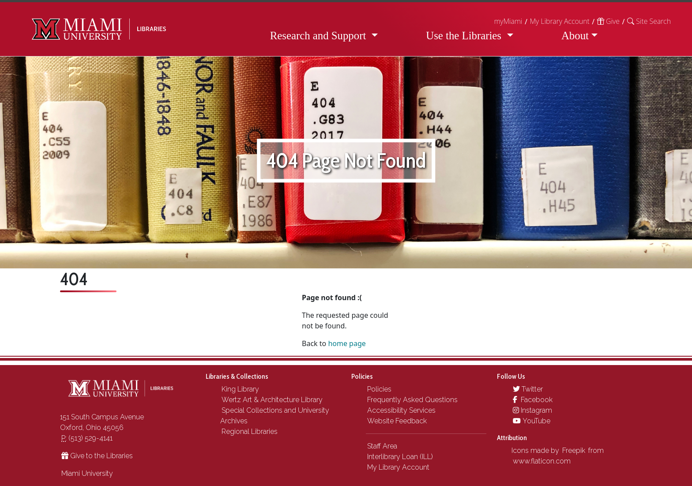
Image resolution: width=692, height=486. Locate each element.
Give (608, 21)
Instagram (532, 410)
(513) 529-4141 (87, 438)
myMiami (508, 21)
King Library (240, 389)
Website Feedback (397, 421)
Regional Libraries (250, 431)
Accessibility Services (401, 410)
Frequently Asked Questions (412, 400)
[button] (649, 21)
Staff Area (382, 446)
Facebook (533, 400)
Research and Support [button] (319, 35)
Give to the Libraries (97, 456)
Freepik (573, 450)
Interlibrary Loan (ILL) (400, 456)
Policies (379, 389)
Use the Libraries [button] (465, 35)
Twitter (528, 389)
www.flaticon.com (542, 461)
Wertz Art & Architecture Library (272, 400)
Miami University (87, 473)
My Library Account (559, 21)
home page (346, 343)
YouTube (531, 421)
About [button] (575, 35)
